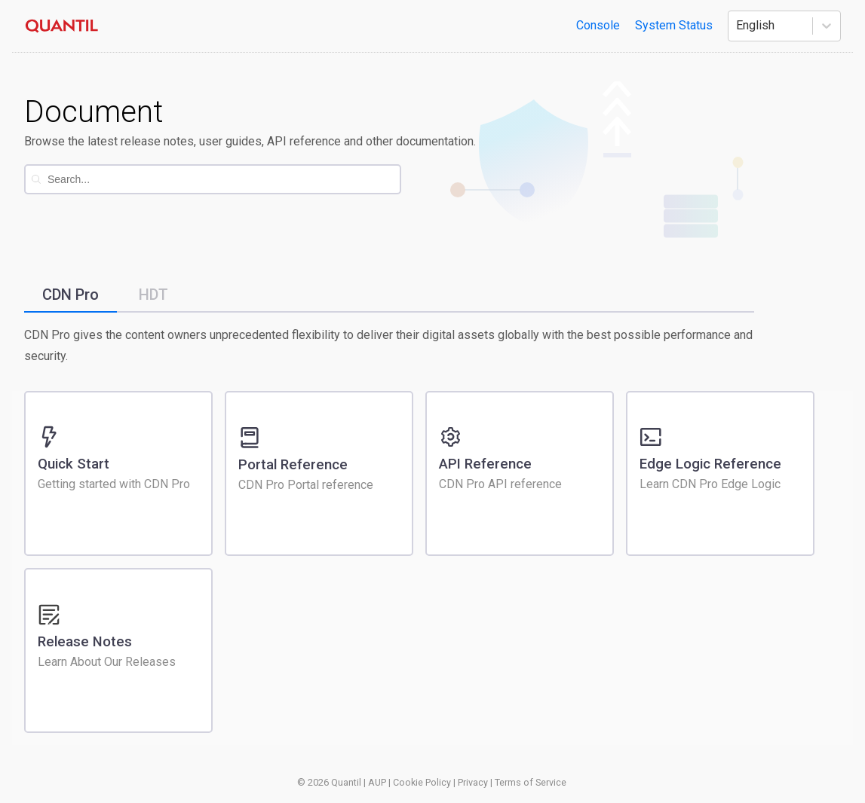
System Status (674, 25)
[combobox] (224, 179)
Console (598, 25)
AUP (377, 782)
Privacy (473, 782)
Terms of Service (530, 782)
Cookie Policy (422, 782)
